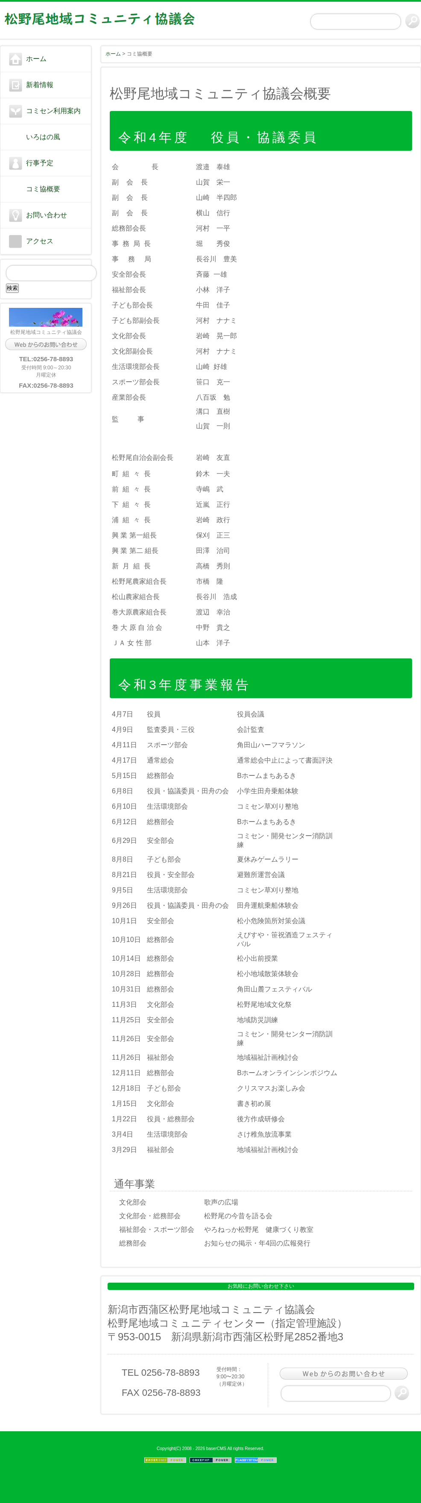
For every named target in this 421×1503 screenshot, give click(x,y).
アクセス (39, 241)
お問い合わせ (46, 215)
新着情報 (39, 84)
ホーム (36, 58)
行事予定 (39, 163)
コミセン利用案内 (53, 110)
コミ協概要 (43, 189)
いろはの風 (43, 136)
